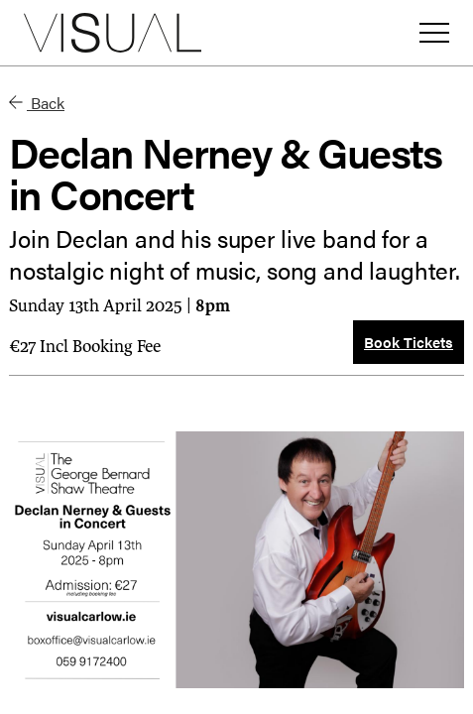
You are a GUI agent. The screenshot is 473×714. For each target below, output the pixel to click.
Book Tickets (408, 341)
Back (36, 102)
